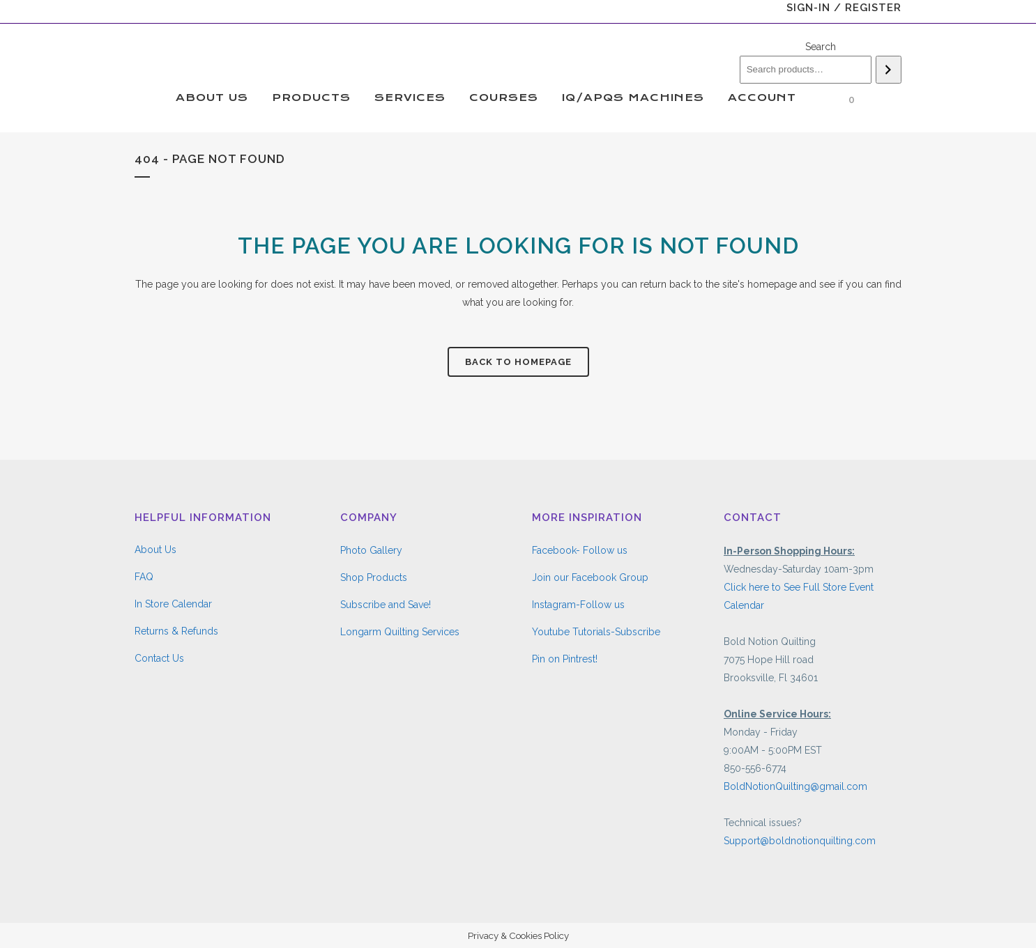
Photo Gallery (371, 550)
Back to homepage (518, 362)
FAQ (144, 576)
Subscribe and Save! (385, 604)
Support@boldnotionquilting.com (800, 840)
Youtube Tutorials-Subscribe (596, 631)
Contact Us (159, 658)
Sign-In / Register (843, 7)
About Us (155, 549)
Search (820, 46)
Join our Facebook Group (590, 577)
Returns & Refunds (176, 631)
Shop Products (373, 577)
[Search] (888, 70)
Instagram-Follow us (578, 604)
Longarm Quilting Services (399, 631)
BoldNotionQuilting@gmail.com (795, 786)
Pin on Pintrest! (564, 659)
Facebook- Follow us (579, 550)
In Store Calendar (173, 603)
